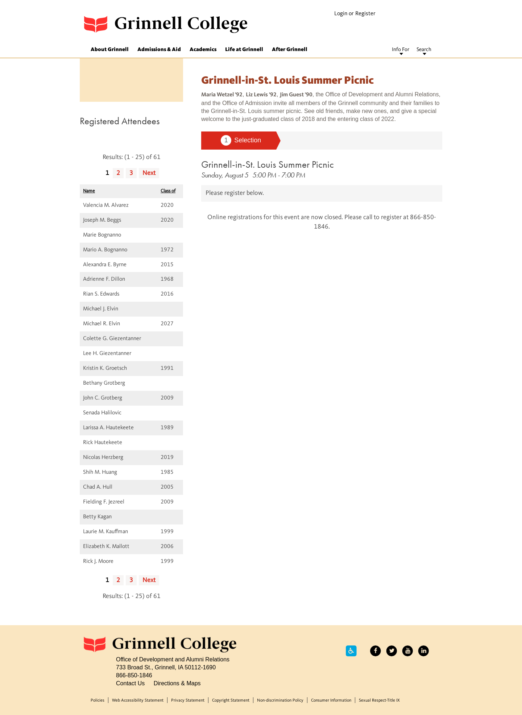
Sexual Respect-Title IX (379, 700)
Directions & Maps (177, 683)
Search (424, 50)
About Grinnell (110, 50)
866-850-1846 (134, 675)
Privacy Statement (187, 700)
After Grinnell (289, 50)
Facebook (375, 650)
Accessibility (351, 650)
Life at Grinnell (244, 50)
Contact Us (130, 683)
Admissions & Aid (159, 50)
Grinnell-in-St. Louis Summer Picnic (267, 164)
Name (89, 191)
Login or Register (355, 14)
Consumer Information (331, 700)
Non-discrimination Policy (280, 700)
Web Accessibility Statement (137, 700)
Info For (400, 50)
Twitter (391, 650)
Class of (168, 191)
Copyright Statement (230, 700)
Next (149, 173)
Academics (203, 50)
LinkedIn (423, 650)
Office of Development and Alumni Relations (172, 659)
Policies (97, 700)
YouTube (407, 650)
